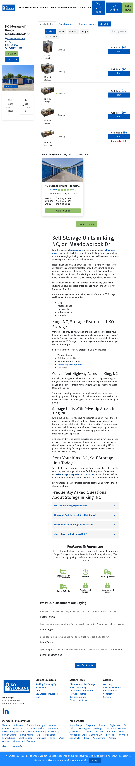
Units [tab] (47, 24)
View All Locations (12, 746)
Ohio (39, 735)
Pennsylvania (8, 738)
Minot (121, 731)
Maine (41, 728)
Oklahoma (50, 735)
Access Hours (26, 105)
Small (61, 31)
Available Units (63, 211)
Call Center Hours (9, 107)
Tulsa (86, 738)
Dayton (102, 725)
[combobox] (118, 31)
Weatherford (99, 738)
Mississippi (7, 731)
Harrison (121, 728)
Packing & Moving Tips (46, 684)
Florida (30, 725)
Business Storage (77, 697)
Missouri (20, 731)
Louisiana (30, 728)
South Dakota (25, 738)
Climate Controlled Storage (82, 684)
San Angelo (122, 735)
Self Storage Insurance (47, 694)
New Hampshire (36, 731)
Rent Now (11, 54)
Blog (38, 697)
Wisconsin (18, 741)
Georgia (41, 725)
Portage (110, 735)
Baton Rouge (75, 725)
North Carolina (9, 735)
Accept (94, 760)
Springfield (74, 738)
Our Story (107, 684)
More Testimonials (85, 665)
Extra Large (51, 36)
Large (85, 31)
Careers (107, 697)
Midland (111, 731)
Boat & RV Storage (78, 687)
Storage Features (77, 694)
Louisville (99, 731)
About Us (84, 7)
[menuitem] (28, 7)
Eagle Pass (115, 725)
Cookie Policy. (81, 760)
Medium (73, 31)
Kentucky (17, 728)
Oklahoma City (95, 735)
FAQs (38, 690)
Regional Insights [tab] (87, 24)
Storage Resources (67, 7)
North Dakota (26, 735)
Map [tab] (66, 24)
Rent (119, 51)
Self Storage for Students (81, 690)
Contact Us (12, 59)
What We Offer (47, 7)
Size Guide (105, 24)
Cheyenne (90, 725)
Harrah (110, 728)
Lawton (87, 731)
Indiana (52, 725)
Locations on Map (86, 224)
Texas (52, 738)
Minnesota (53, 728)
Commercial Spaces (78, 700)
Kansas (5, 728)
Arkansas (18, 725)
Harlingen (98, 728)
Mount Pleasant (77, 735)
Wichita (112, 738)
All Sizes (50, 31)
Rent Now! (127, 7)
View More (11, 86)
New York (51, 731)
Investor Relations (112, 687)
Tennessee (41, 738)
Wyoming (30, 741)
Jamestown (74, 731)
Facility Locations (27, 7)
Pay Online (114, 7)
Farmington (84, 728)
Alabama (6, 725)
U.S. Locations (110, 690)
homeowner (75, 250)
